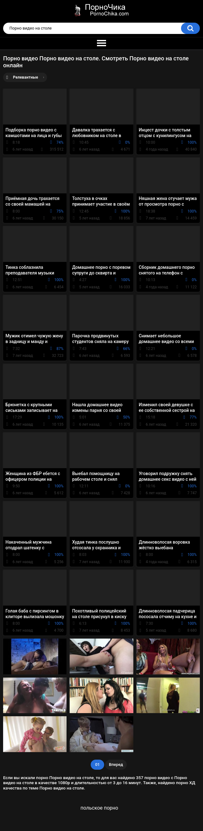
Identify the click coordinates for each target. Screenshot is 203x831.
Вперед (116, 764)
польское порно (99, 808)
